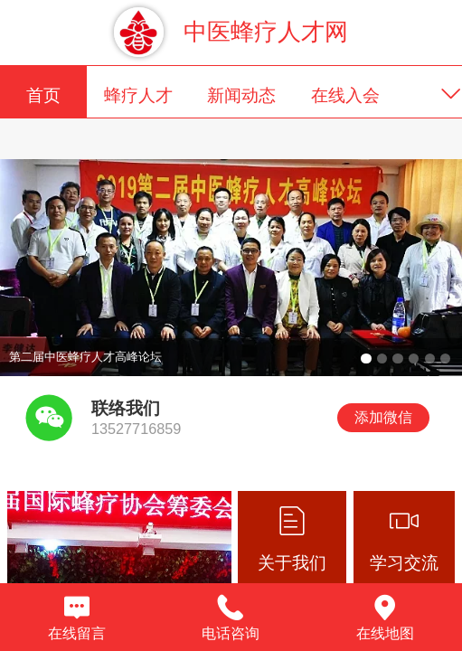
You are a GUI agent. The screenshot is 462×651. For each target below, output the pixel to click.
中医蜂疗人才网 (266, 31)
